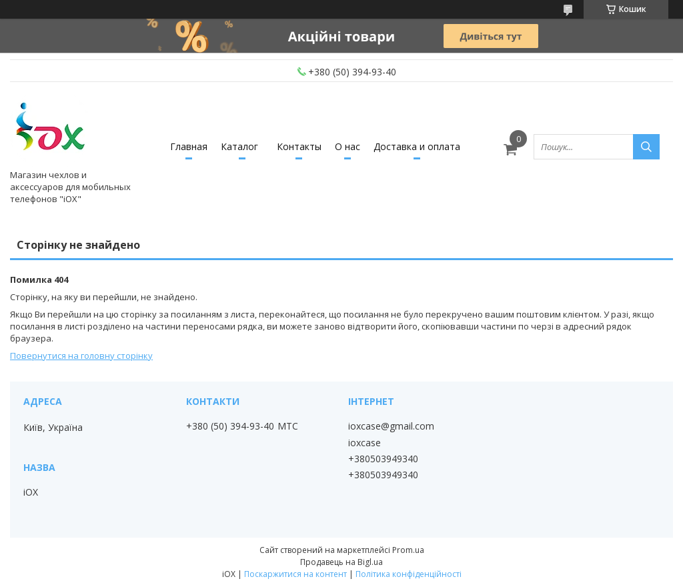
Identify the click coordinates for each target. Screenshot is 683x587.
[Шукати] (646, 146)
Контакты (299, 146)
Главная (188, 146)
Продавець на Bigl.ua (341, 562)
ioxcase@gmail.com (391, 426)
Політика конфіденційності (409, 574)
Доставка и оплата (417, 146)
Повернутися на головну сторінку (81, 356)
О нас (347, 146)
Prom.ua (408, 550)
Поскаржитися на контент (295, 574)
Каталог (239, 146)
